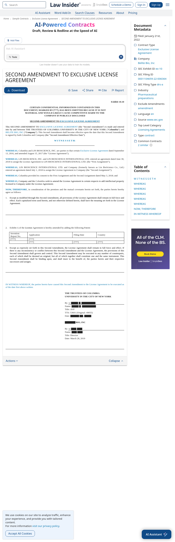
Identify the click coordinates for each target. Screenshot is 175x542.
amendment (145, 108)
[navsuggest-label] (24, 4)
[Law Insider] (78, 5)
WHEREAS (11, 150)
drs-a (160, 84)
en (152, 114)
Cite (102, 90)
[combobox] (24, 4)
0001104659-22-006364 (152, 78)
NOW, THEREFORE (16, 189)
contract (149, 135)
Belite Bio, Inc (146, 63)
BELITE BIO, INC (14, 132)
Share (87, 90)
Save (73, 90)
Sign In (141, 4)
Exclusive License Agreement (94, 150)
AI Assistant (42, 13)
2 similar (143, 145)
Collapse (116, 361)
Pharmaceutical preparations (147, 96)
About (120, 13)
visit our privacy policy (45, 526)
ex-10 (159, 68)
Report (117, 90)
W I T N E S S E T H (145, 178)
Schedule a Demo (121, 4)
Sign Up (156, 4)
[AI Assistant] (157, 534)
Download (16, 90)
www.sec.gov (155, 119)
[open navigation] (167, 5)
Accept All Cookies (20, 533)
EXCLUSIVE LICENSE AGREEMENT (80, 121)
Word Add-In (62, 13)
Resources (105, 13)
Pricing (132, 13)
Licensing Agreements (151, 129)
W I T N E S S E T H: (64, 140)
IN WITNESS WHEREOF (147, 213)
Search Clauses (85, 13)
